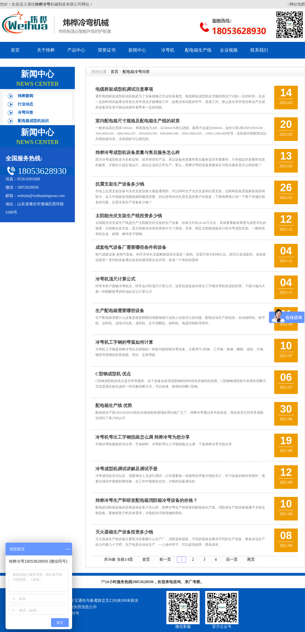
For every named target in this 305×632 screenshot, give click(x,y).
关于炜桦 (46, 50)
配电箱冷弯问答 (136, 72)
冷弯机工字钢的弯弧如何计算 (124, 342)
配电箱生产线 (198, 50)
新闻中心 (137, 50)
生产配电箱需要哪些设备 (119, 310)
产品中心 (76, 50)
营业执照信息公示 (81, 607)
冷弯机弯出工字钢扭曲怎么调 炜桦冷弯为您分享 (142, 437)
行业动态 (25, 104)
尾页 (251, 559)
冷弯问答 (25, 112)
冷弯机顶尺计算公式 (115, 279)
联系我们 (259, 50)
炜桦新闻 (25, 96)
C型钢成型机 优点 (113, 373)
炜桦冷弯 (42, 4)
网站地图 (297, 4)
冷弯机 (167, 50)
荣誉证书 (107, 50)
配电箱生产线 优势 (113, 405)
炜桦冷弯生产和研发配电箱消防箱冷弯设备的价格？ (146, 500)
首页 (15, 50)
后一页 (232, 559)
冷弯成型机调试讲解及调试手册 (126, 468)
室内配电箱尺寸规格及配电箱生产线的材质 (137, 120)
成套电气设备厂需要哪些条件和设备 (130, 247)
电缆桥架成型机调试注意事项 (124, 89)
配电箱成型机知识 (33, 121)
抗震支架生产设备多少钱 (119, 184)
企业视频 (229, 50)
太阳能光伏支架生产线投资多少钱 (128, 215)
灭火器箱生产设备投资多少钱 (124, 532)
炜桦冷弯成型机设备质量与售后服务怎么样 (137, 152)
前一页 (165, 559)
